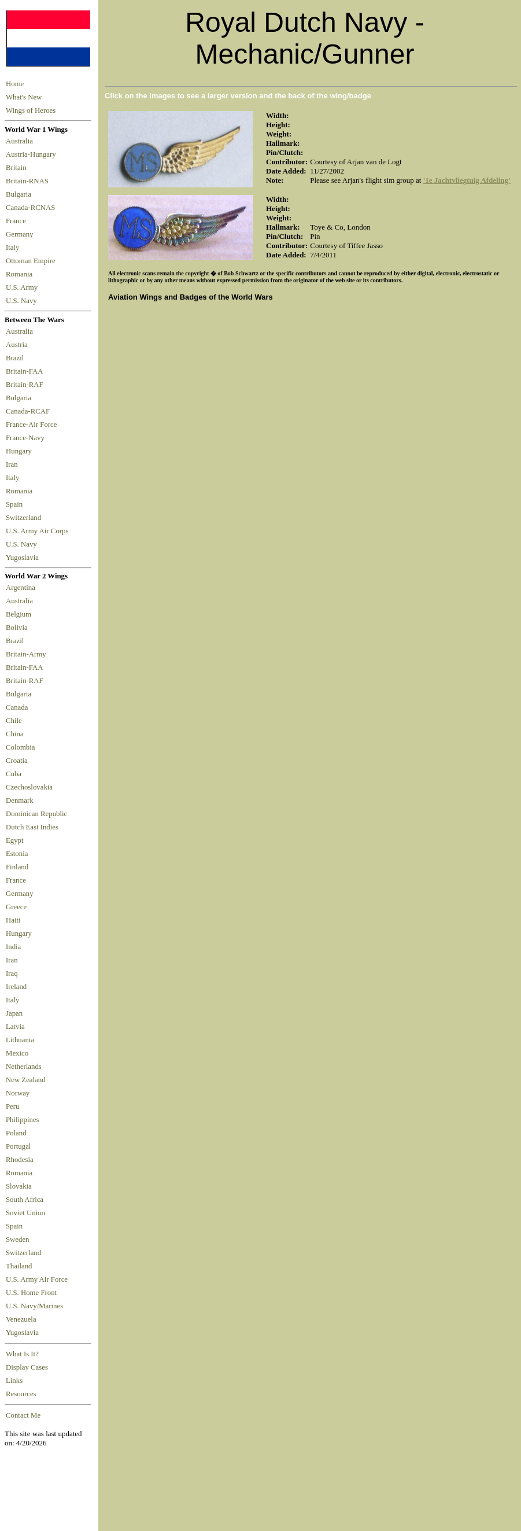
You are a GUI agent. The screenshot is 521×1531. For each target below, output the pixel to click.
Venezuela (21, 1319)
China (15, 734)
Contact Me (23, 1415)
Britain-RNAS (29, 181)
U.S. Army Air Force (37, 1279)
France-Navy (27, 438)
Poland (16, 1133)
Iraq (12, 973)
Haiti (13, 920)
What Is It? (22, 1354)
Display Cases (27, 1367)
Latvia (15, 1027)
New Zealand (26, 1080)
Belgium (18, 614)
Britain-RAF (26, 385)
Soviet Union (25, 1213)
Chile (14, 721)
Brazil (17, 358)
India (13, 947)
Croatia (17, 761)
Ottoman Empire (32, 261)
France (17, 221)
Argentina (20, 588)
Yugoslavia (23, 558)
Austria (18, 345)
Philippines (22, 1120)
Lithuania (20, 1040)
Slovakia (19, 1186)
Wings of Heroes (31, 110)
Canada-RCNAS (32, 208)
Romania (21, 274)
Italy (14, 248)
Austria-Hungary (33, 154)
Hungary (20, 451)
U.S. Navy (22, 301)
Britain (18, 168)
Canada (17, 707)
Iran (13, 464)
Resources (21, 1394)
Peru (12, 1106)
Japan (14, 1013)
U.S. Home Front (31, 1293)
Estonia (17, 854)
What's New (24, 97)
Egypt (15, 840)
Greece (16, 907)
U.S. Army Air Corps (38, 531)
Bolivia (17, 628)
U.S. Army (22, 287)
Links (14, 1381)
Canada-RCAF (29, 411)
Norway (17, 1093)
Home (15, 84)
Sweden (17, 1239)
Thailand (19, 1266)
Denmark (20, 800)
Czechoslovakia (29, 787)
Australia (21, 141)
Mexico (17, 1053)
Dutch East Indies (32, 827)
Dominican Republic (36, 814)
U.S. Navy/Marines (34, 1306)
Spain (14, 504)
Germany (21, 234)
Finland (17, 867)
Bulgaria (20, 194)
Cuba (13, 774)
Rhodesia (20, 1160)
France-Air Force (33, 424)
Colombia (20, 747)
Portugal (18, 1146)
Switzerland (24, 518)
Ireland (16, 987)
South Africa (24, 1200)
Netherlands (24, 1067)
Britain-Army (26, 654)
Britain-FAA (26, 371)
